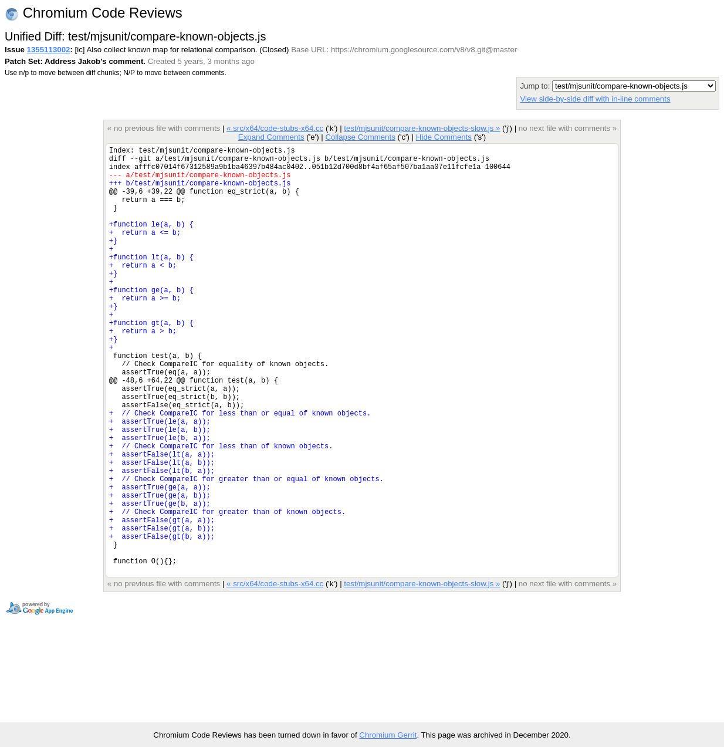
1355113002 (48, 49)
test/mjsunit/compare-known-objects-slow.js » (422, 128)
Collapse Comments (360, 137)
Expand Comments (271, 137)
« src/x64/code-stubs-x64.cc (274, 128)
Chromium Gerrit (388, 735)
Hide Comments (444, 137)
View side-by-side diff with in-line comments (595, 98)
